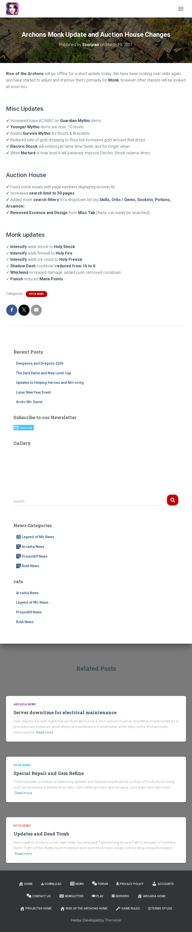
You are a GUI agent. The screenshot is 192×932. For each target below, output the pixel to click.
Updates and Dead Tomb (41, 834)
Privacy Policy (130, 884)
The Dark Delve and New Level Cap (43, 373)
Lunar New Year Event (33, 392)
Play (98, 896)
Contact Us (38, 895)
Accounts (163, 883)
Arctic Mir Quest (29, 402)
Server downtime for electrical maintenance (65, 712)
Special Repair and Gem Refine (49, 773)
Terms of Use (160, 908)
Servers (120, 896)
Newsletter (71, 895)
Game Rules (128, 908)
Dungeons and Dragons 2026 (40, 363)
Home (25, 883)
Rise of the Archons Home (84, 908)
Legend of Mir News (35, 537)
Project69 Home (36, 908)
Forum (100, 883)
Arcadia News (30, 547)
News (77, 883)
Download (51, 884)
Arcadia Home (151, 895)
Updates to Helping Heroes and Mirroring (50, 383)
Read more (44, 732)
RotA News (36, 294)
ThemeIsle (113, 920)
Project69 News (32, 556)
